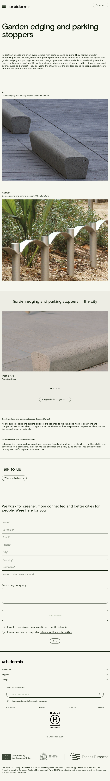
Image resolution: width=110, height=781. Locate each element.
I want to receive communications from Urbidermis (37, 627)
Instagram (10, 707)
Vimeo (101, 707)
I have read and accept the (39, 632)
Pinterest (72, 707)
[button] (51, 388)
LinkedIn (41, 707)
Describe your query (14, 585)
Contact (100, 5)
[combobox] (55, 560)
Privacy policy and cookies (37, 701)
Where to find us (14, 478)
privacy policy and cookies (56, 632)
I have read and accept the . (29, 701)
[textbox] (9, 560)
